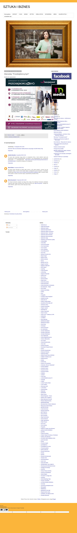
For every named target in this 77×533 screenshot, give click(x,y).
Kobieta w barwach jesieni (59, 146)
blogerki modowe (44, 264)
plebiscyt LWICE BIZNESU (46, 430)
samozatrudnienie (45, 459)
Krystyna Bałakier (44, 366)
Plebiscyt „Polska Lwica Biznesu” (48, 428)
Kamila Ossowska (45, 345)
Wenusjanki (43, 487)
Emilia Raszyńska (45, 283)
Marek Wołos (11, 167)
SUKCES (43, 469)
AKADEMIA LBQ (7, 16)
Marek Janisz (44, 394)
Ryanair (42, 454)
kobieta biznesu (44, 358)
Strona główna (7, 14)
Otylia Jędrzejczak (45, 420)
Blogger (54, 499)
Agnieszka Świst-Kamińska (47, 236)
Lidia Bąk (43, 379)
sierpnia (56, 162)
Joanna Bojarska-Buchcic (46, 337)
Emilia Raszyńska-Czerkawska (47, 285)
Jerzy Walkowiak (44, 335)
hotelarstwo (43, 316)
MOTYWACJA (44, 412)
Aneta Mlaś (43, 242)
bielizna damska (44, 259)
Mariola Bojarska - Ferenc (46, 395)
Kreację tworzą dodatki (58, 148)
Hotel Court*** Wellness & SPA (47, 314)
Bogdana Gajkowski (45, 265)
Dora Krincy (43, 277)
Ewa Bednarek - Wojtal (46, 286)
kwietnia (56, 170)
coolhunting (43, 272)
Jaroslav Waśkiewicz (45, 330)
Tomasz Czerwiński (45, 480)
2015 (54, 111)
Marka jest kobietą (58, 132)
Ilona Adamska (44, 319)
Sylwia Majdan (44, 474)
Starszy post (45, 211)
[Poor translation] (5, 510)
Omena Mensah (44, 418)
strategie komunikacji (45, 467)
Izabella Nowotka (12, 155)
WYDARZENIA (48, 14)
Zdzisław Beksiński (45, 495)
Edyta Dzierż (43, 280)
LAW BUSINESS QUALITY (47, 378)
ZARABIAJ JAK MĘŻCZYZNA (47, 493)
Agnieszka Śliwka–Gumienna (47, 231)
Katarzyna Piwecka (45, 352)
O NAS (20, 14)
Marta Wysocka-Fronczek (46, 399)
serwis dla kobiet (44, 462)
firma (42, 293)
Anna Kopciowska (45, 246)
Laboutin (43, 374)
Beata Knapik (44, 255)
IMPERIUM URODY (45, 322)
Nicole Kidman (44, 413)
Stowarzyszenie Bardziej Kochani (48, 466)
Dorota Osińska (44, 278)
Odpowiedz (10, 150)
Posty (8, 225)
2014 (54, 113)
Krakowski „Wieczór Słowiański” (48, 365)
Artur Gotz (43, 252)
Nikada (38, 499)
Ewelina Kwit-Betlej (45, 290)
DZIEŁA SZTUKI (39, 14)
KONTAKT (15, 14)
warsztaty (43, 483)
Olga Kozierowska (45, 417)
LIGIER (42, 381)
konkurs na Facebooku (46, 363)
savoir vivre (43, 461)
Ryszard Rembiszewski (46, 456)
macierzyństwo (44, 389)
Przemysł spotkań (45, 448)
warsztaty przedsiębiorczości (13, 136)
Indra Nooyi (43, 324)
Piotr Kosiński (44, 425)
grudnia (55, 114)
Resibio (42, 453)
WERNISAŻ (43, 488)
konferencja (43, 361)
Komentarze (9, 227)
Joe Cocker (43, 340)
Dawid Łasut (43, 275)
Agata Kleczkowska (45, 226)
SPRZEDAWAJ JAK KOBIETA (47, 464)
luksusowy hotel (44, 386)
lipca (55, 164)
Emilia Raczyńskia (45, 282)
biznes (42, 260)
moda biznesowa (44, 409)
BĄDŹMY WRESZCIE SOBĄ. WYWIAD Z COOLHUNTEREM (62, 151)
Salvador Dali (44, 457)
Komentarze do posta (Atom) (15, 213)
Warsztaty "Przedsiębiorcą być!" (60, 137)
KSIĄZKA (43, 373)
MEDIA (55, 14)
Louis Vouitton (44, 384)
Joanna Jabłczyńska (45, 338)
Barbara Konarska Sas (46, 254)
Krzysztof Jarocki (44, 369)
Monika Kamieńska (45, 410)
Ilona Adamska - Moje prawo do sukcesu (62, 142)
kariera (42, 348)
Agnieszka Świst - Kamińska (47, 233)
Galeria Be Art (44, 299)
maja (55, 168)
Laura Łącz (43, 376)
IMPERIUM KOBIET (45, 321)
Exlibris (42, 291)
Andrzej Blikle (44, 241)
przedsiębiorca (44, 444)
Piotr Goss (43, 423)
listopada (56, 116)
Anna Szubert (44, 247)
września (56, 160)
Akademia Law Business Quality (48, 239)
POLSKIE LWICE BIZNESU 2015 (48, 438)
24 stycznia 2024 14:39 (21, 180)
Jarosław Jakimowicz (45, 332)
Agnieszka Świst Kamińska (46, 234)
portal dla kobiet (44, 440)
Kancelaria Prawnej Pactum (47, 347)
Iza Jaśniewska (44, 329)
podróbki (43, 431)
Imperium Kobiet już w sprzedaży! (61, 156)
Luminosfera (43, 387)
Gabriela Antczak (44, 298)
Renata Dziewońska (45, 451)
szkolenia (43, 477)
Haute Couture (44, 312)
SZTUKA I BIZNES (16, 6)
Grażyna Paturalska (45, 306)
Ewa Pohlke (43, 288)
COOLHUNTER (44, 270)
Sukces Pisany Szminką (46, 470)
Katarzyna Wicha (44, 353)
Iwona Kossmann (44, 327)
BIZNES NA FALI (44, 262)
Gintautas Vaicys (44, 304)
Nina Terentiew (44, 415)
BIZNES (26, 14)
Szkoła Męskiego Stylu (46, 479)
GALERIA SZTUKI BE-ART (47, 303)
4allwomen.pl (44, 224)
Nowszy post (7, 211)
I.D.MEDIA (43, 317)
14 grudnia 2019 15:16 (21, 155)
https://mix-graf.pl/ (38, 183)
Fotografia (43, 295)
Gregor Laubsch (44, 308)
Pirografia (43, 426)
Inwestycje (43, 325)
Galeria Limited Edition (46, 301)
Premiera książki (44, 443)
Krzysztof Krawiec (45, 371)
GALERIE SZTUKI (62, 14)
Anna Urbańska (44, 249)
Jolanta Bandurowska (45, 342)
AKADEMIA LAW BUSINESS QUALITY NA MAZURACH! (62, 125)
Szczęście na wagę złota (46, 475)
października (57, 159)
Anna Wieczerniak (45, 251)
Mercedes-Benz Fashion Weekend (48, 404)
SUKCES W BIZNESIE (46, 472)
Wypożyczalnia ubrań (45, 492)
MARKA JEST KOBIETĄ (46, 397)
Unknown (56, 102)
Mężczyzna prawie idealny (46, 405)
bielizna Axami (44, 257)
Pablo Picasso (44, 422)
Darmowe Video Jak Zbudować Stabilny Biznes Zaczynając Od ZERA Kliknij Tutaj (25, 148)
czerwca (56, 166)
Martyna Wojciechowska (46, 400)
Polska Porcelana (44, 433)
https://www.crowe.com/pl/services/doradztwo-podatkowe (26, 172)
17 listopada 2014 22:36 (19, 146)
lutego (55, 174)
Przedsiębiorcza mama (46, 446)
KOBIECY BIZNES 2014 (46, 356)
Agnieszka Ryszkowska (46, 229)
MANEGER (43, 392)
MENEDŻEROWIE (45, 402)
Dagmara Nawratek (45, 273)
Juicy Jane (43, 343)
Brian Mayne (43, 267)
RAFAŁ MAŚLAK (44, 449)
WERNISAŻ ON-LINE (45, 490)
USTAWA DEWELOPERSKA (47, 482)
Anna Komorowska (45, 244)
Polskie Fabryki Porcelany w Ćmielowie (49, 435)
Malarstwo (43, 391)
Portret (42, 441)
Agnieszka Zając (44, 238)
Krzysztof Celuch (44, 368)
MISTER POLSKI (44, 407)
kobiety (42, 360)
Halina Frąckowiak (45, 311)
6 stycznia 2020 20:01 (19, 167)
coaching (43, 268)
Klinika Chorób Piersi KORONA (47, 355)
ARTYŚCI (32, 14)
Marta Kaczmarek (12, 180)
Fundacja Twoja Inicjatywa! (46, 296)
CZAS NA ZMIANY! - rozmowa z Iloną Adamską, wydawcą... (62, 135)
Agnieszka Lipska (44, 228)
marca (55, 172)
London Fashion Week (46, 382)
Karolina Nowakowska (45, 350)
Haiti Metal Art (44, 309)
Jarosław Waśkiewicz (45, 334)
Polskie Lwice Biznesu (46, 436)
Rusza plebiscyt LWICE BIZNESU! (61, 130)
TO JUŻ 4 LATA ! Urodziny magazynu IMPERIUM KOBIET (62, 128)
